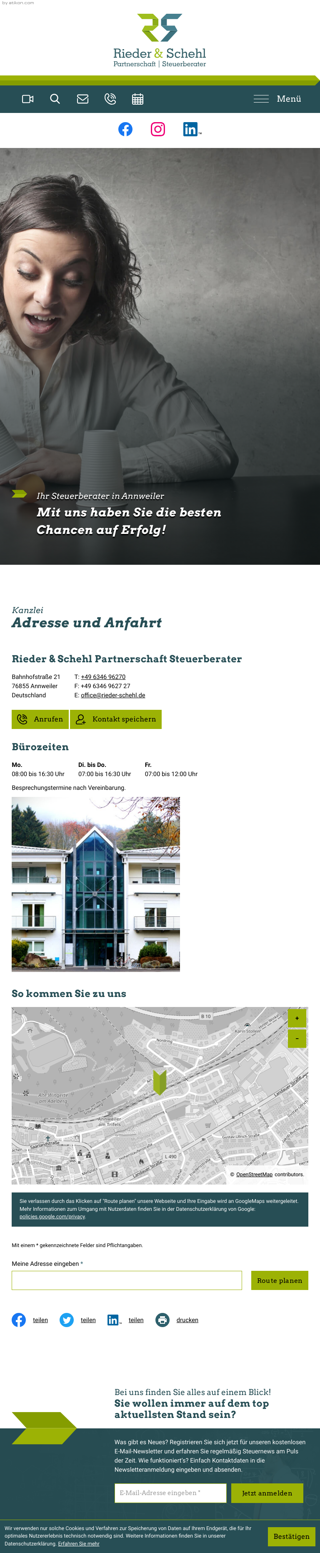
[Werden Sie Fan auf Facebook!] (125, 129)
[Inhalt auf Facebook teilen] (36, 1320)
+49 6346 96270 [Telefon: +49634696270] (103, 677)
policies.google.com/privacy (52, 1217)
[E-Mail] (171, 1493)
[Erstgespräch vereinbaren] (138, 99)
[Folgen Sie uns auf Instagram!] (158, 129)
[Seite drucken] (182, 1320)
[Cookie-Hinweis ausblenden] (291, 1536)
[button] (110, 99)
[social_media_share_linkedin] (131, 1320)
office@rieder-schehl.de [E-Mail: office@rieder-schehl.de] (113, 695)
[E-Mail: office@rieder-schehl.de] (83, 99)
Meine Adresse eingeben (47, 1263)
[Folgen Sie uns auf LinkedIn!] (192, 129)
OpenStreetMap (254, 1175)
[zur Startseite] (160, 41)
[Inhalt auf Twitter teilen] (84, 1320)
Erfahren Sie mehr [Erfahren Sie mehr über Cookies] (78, 1544)
